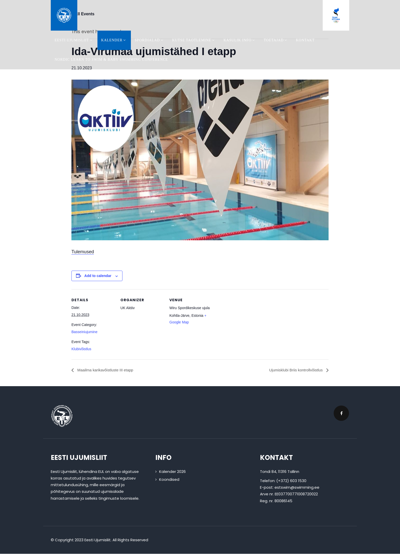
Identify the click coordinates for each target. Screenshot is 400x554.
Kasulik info (239, 40)
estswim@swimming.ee (296, 487)
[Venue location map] (245, 324)
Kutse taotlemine (194, 40)
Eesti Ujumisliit (74, 40)
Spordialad (150, 40)
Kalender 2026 (172, 471)
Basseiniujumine (84, 332)
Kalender (114, 40)
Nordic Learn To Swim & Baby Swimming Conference (111, 59)
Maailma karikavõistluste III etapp (107, 370)
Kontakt (305, 40)
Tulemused (82, 251)
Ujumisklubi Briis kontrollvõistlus (294, 370)
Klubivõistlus (81, 349)
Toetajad (276, 40)
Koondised (169, 479)
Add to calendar (97, 276)
